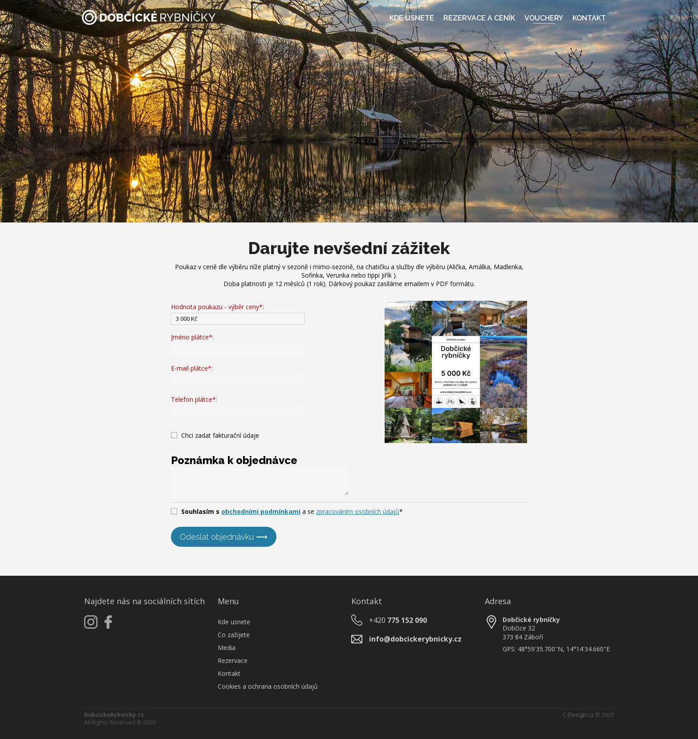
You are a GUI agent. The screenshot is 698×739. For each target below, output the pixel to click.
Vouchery (543, 18)
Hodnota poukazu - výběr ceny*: (217, 307)
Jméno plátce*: (192, 337)
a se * (292, 511)
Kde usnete (412, 18)
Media (226, 647)
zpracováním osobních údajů (357, 511)
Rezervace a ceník (479, 18)
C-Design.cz (578, 715)
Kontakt (589, 18)
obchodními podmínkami (260, 511)
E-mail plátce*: (192, 368)
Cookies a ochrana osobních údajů (268, 686)
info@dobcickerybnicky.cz (415, 639)
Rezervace (233, 660)
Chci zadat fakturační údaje (220, 435)
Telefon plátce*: (194, 399)
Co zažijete (234, 634)
